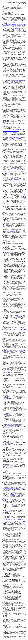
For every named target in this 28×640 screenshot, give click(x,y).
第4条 (15, 137)
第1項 (16, 28)
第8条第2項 (16, 168)
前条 (24, 58)
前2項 (5, 499)
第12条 (7, 458)
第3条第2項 (10, 83)
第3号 (10, 252)
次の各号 (19, 249)
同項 (16, 123)
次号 (6, 252)
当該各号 (13, 250)
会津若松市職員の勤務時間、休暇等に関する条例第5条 (14, 488)
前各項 (5, 513)
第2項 (22, 197)
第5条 (14, 112)
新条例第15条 (8, 511)
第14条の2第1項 (14, 181)
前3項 (8, 32)
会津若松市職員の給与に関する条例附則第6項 (13, 519)
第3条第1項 (16, 80)
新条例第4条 (13, 495)
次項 (7, 282)
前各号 (6, 444)
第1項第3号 (9, 425)
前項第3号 (16, 425)
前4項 (5, 204)
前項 (19, 19)
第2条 (10, 112)
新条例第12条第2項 (12, 505)
